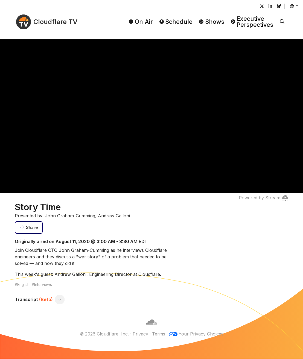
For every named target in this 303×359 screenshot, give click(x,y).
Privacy (140, 334)
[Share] (29, 227)
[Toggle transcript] (60, 299)
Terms (158, 334)
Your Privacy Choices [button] (201, 334)
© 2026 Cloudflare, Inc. (104, 334)
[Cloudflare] (151, 327)
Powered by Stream (263, 197)
